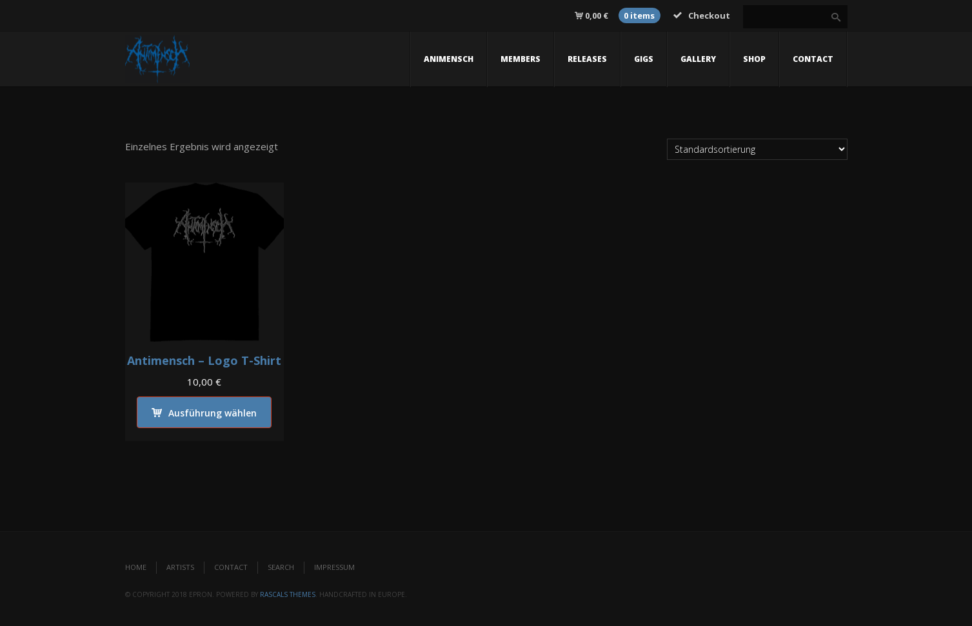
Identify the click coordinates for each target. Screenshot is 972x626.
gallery (698, 59)
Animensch (448, 59)
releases (587, 59)
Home (135, 567)
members (521, 59)
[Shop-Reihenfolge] (757, 149)
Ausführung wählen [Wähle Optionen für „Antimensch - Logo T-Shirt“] (212, 413)
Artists (180, 567)
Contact (231, 567)
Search (281, 567)
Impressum (334, 567)
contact (813, 59)
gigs (643, 59)
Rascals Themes (287, 594)
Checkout (701, 15)
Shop (754, 59)
